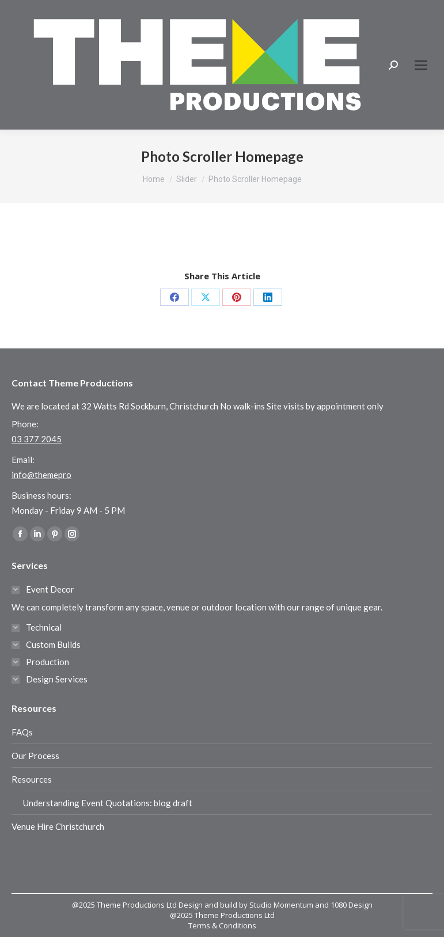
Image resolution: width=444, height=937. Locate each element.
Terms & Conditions (222, 925)
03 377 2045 (37, 439)
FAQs (22, 732)
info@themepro (41, 474)
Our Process (35, 755)
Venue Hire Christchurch (58, 826)
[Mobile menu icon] (420, 65)
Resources (32, 779)
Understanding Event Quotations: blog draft (107, 803)
